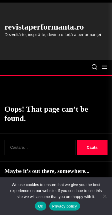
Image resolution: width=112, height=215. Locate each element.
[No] (105, 196)
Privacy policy (64, 206)
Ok (40, 206)
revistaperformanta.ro (44, 26)
